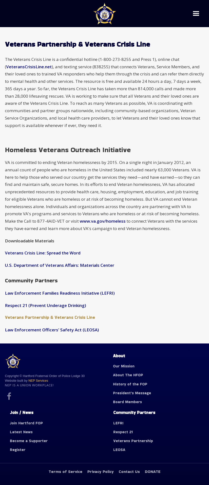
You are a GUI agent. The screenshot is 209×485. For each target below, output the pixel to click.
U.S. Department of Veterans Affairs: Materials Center (59, 265)
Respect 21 (123, 431)
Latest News (21, 431)
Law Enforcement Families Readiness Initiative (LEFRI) (60, 293)
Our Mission (123, 366)
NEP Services (38, 380)
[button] (196, 13)
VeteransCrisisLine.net (29, 67)
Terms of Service (65, 471)
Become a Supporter (29, 440)
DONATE (152, 471)
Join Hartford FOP (26, 423)
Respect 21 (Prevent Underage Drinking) (45, 305)
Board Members (127, 401)
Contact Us (129, 471)
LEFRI (118, 423)
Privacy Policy (100, 471)
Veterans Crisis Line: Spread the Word (42, 253)
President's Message (132, 392)
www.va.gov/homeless (102, 221)
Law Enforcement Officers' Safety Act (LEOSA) (52, 330)
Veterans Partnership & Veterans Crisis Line (50, 317)
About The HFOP (128, 374)
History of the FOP (130, 384)
